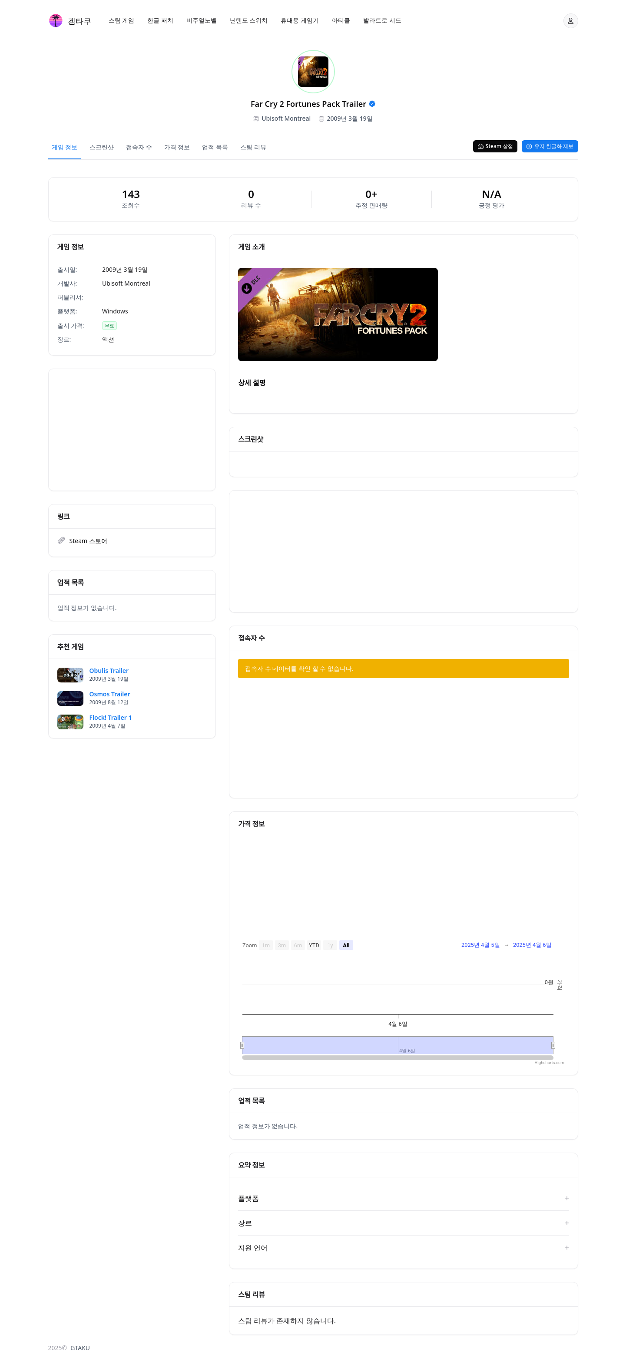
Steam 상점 (495, 146)
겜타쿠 (79, 21)
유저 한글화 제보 (549, 146)
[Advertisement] (132, 430)
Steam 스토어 (88, 541)
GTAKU (80, 1348)
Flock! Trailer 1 (110, 718)
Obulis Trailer (109, 671)
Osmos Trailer (109, 694)
